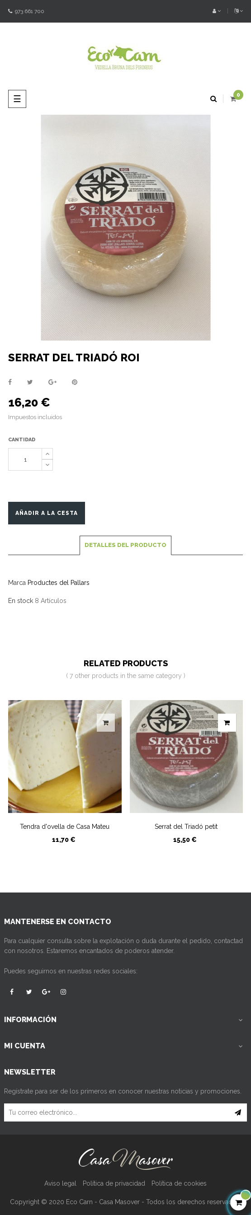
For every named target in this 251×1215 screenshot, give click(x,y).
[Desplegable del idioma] (235, 11)
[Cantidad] (25, 459)
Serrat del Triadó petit (186, 826)
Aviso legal (60, 1183)
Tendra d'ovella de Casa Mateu (64, 826)
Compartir (10, 382)
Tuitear (30, 382)
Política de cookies (179, 1183)
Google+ (52, 382)
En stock (20, 600)
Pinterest (74, 382)
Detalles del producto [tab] (125, 545)
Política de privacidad (114, 1183)
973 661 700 (26, 11)
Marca (17, 582)
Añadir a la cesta (46, 513)
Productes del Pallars (59, 582)
